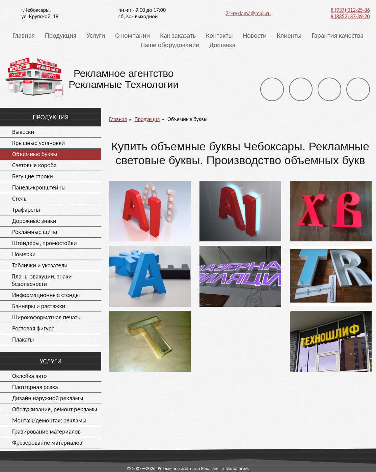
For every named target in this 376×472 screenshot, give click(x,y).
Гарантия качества (337, 35)
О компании (132, 35)
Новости (255, 35)
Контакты (219, 35)
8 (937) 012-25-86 (350, 10)
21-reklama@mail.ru (248, 13)
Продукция (60, 35)
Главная (23, 35)
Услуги (95, 35)
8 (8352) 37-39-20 (350, 16)
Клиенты (289, 35)
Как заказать (178, 35)
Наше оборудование (170, 45)
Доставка (222, 45)
